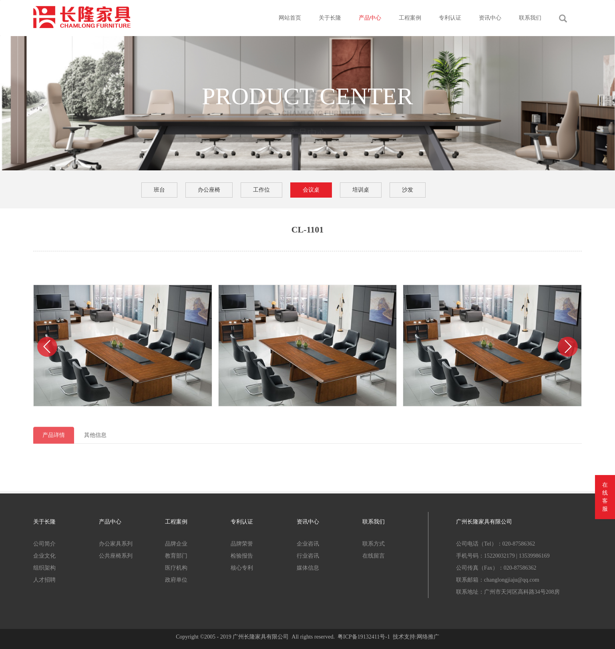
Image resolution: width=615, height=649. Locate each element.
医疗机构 (176, 568)
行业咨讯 (308, 556)
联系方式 (373, 544)
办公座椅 (209, 190)
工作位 (261, 190)
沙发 (407, 190)
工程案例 (410, 18)
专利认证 (450, 18)
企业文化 (44, 556)
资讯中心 (490, 18)
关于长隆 (330, 18)
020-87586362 (518, 544)
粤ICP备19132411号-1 (364, 637)
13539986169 (534, 556)
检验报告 (242, 556)
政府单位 (176, 580)
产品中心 (370, 18)
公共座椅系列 (116, 556)
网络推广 (428, 637)
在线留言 (373, 556)
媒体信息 (308, 568)
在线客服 (605, 497)
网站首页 (290, 18)
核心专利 (242, 568)
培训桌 (360, 190)
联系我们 (530, 18)
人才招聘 (44, 580)
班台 (159, 190)
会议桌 (311, 190)
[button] (47, 347)
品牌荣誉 (242, 544)
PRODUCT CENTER (307, 96)
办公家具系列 (116, 544)
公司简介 (44, 544)
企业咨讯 (308, 544)
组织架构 (44, 568)
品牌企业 (176, 544)
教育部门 (176, 556)
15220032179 (499, 556)
